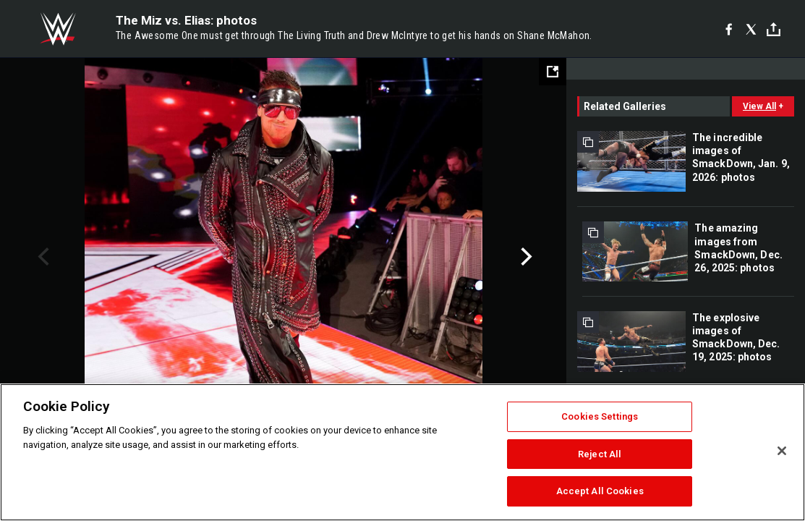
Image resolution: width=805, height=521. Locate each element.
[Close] (782, 451)
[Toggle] (773, 29)
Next (524, 257)
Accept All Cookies (600, 491)
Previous (41, 257)
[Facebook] (728, 29)
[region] (402, 452)
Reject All (599, 454)
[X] (751, 29)
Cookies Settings (599, 416)
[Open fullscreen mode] (552, 71)
